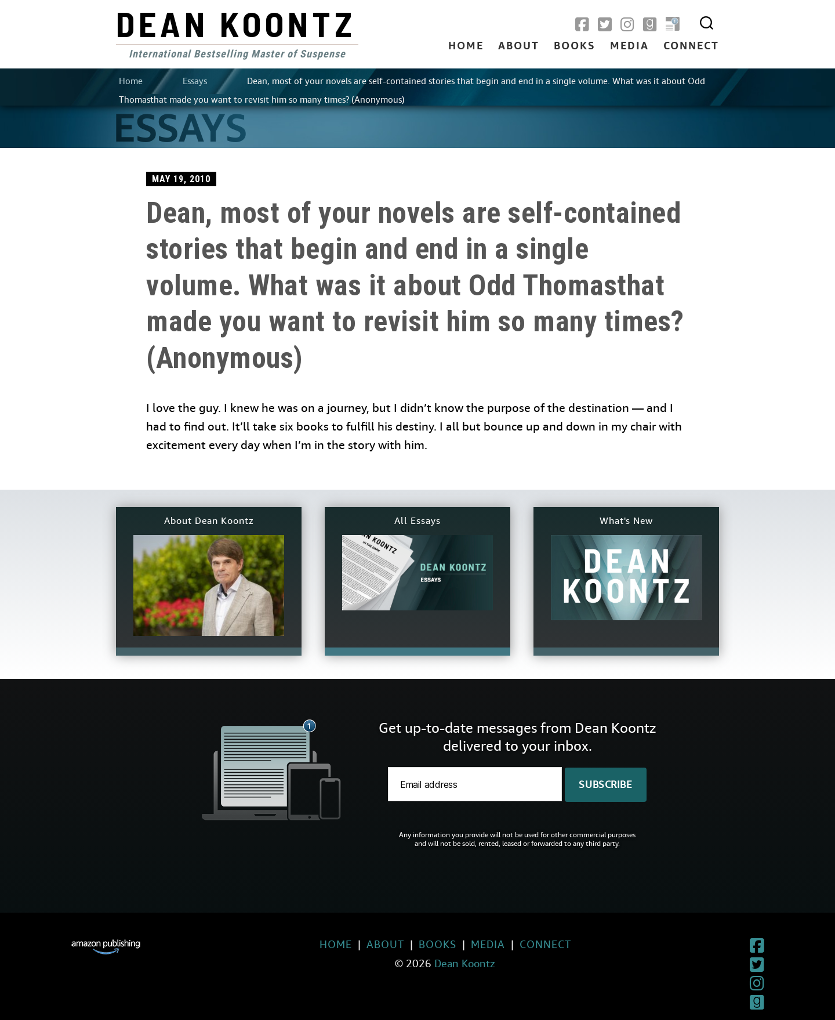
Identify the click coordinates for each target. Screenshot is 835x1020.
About (518, 46)
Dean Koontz (236, 23)
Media (629, 46)
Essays (195, 81)
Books (575, 46)
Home (466, 46)
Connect (691, 46)
